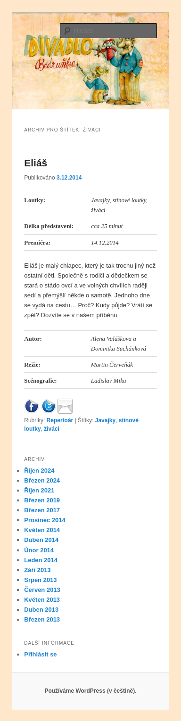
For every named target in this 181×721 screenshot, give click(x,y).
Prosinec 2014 (44, 520)
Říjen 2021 (39, 490)
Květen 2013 (42, 599)
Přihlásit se (40, 654)
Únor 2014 (39, 550)
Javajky (105, 420)
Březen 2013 (42, 619)
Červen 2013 (42, 589)
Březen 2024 (42, 480)
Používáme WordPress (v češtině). (90, 691)
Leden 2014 (41, 560)
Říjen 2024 (39, 470)
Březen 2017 (42, 510)
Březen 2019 (42, 500)
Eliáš (35, 162)
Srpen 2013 (40, 579)
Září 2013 (37, 570)
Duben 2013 (41, 609)
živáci (51, 429)
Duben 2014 (41, 539)
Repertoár (60, 420)
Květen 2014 (42, 529)
